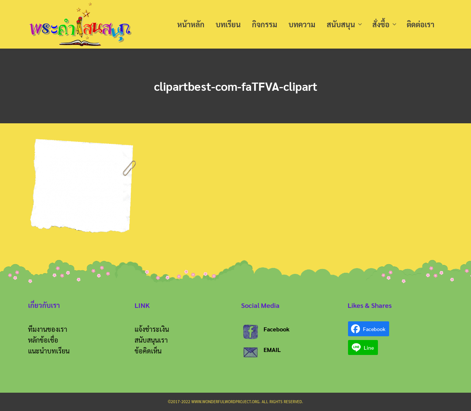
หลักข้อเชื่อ (43, 340)
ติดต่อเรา (420, 24)
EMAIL (272, 349)
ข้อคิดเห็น (148, 350)
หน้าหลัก (190, 24)
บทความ (302, 24)
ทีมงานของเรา (47, 329)
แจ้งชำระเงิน (152, 329)
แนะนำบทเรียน (49, 350)
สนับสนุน (341, 24)
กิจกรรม (264, 24)
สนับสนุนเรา (151, 340)
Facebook (277, 329)
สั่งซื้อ (381, 24)
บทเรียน (228, 24)
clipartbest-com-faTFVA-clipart (236, 85)
